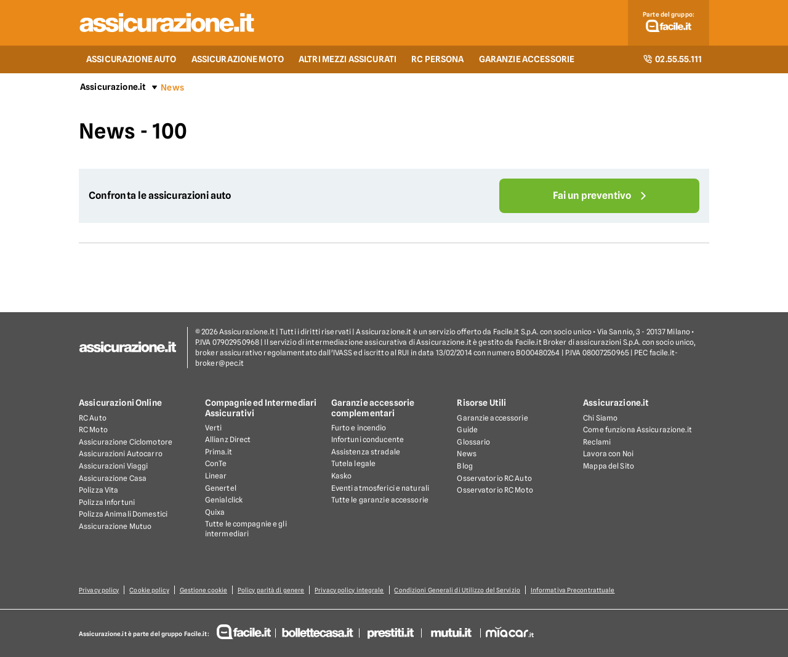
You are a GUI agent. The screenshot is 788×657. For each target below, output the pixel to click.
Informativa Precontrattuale (573, 590)
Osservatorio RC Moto (495, 489)
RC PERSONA (437, 59)
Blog (464, 465)
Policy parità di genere (271, 590)
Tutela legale (353, 463)
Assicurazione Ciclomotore (125, 441)
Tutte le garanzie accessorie (379, 499)
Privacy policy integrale (349, 590)
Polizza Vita (98, 489)
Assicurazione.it (113, 87)
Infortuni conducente (367, 439)
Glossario (473, 441)
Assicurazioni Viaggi (113, 465)
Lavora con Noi (608, 453)
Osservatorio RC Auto (494, 478)
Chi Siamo (600, 417)
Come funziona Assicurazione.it (637, 429)
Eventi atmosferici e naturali (380, 488)
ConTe (216, 463)
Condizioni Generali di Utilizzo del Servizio (457, 590)
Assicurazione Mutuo (115, 526)
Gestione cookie (204, 590)
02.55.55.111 (672, 59)
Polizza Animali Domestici (123, 513)
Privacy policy (99, 590)
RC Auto (93, 417)
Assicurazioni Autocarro (121, 453)
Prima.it (218, 451)
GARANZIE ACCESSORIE (527, 59)
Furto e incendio (359, 427)
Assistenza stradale (365, 451)
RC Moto (93, 429)
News (466, 453)
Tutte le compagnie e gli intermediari (246, 528)
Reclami (597, 441)
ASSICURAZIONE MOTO (237, 59)
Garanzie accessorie (492, 417)
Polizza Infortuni (107, 502)
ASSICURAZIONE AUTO (131, 59)
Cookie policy (149, 590)
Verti (213, 427)
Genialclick (224, 499)
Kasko (341, 475)
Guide (467, 429)
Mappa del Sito (608, 465)
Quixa (215, 512)
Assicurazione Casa (113, 478)
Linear (216, 475)
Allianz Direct (228, 439)
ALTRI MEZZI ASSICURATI (347, 59)
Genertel (220, 488)
